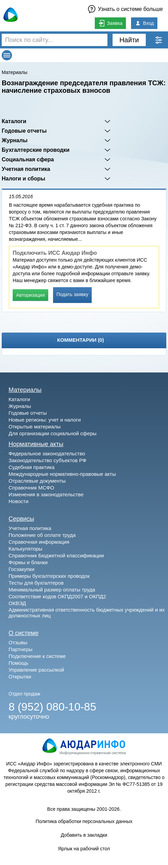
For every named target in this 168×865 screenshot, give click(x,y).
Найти (129, 40)
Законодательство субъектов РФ (47, 460)
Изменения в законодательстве (46, 494)
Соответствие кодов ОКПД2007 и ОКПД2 (57, 596)
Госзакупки (21, 569)
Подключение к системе (37, 656)
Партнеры (21, 649)
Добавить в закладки (84, 835)
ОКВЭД (17, 603)
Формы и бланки (28, 562)
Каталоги (14, 121)
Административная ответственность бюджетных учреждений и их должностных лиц (87, 612)
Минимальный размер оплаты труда (52, 589)
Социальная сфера (28, 159)
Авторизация (30, 295)
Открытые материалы (35, 426)
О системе (24, 633)
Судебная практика (31, 467)
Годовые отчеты (24, 131)
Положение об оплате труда (42, 535)
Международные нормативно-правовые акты (62, 474)
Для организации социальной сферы (52, 433)
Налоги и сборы (23, 178)
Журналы (14, 140)
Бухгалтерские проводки (35, 150)
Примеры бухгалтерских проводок (49, 576)
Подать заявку (72, 294)
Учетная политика (26, 169)
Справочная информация (39, 542)
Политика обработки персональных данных (84, 821)
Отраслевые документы (37, 481)
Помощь (18, 663)
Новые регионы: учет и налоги (45, 420)
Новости (18, 501)
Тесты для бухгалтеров (36, 583)
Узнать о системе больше (130, 9)
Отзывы (18, 642)
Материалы (14, 72)
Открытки (20, 676)
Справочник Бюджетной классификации (56, 555)
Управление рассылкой (36, 670)
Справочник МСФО (31, 487)
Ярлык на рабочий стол (84, 848)
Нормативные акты (36, 444)
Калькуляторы (25, 549)
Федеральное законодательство (47, 453)
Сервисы (21, 518)
